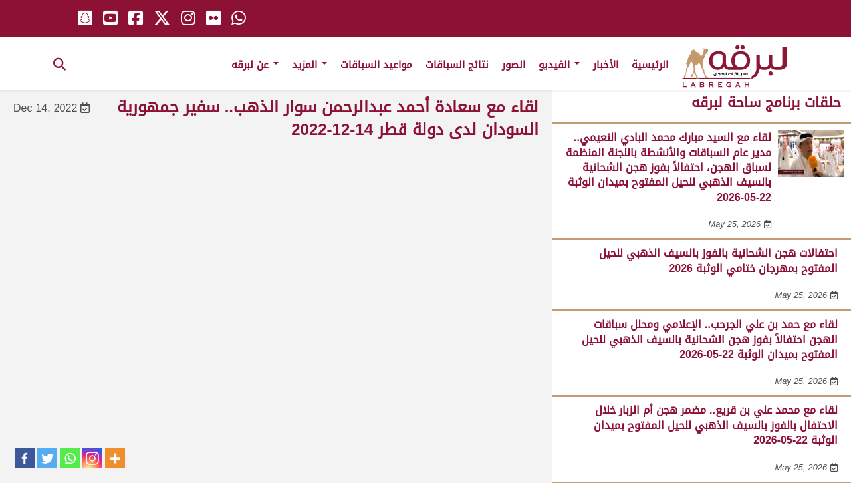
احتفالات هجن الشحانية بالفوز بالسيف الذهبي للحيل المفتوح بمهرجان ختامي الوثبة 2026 (718, 260)
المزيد (309, 64)
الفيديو (559, 64)
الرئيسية (650, 64)
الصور (513, 64)
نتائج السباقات (457, 64)
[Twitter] (47, 458)
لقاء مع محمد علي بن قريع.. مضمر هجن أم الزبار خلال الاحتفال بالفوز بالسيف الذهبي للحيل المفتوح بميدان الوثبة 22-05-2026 (716, 425)
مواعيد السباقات (376, 64)
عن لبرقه (255, 64)
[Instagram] (92, 458)
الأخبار (605, 64)
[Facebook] (25, 458)
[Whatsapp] (70, 458)
